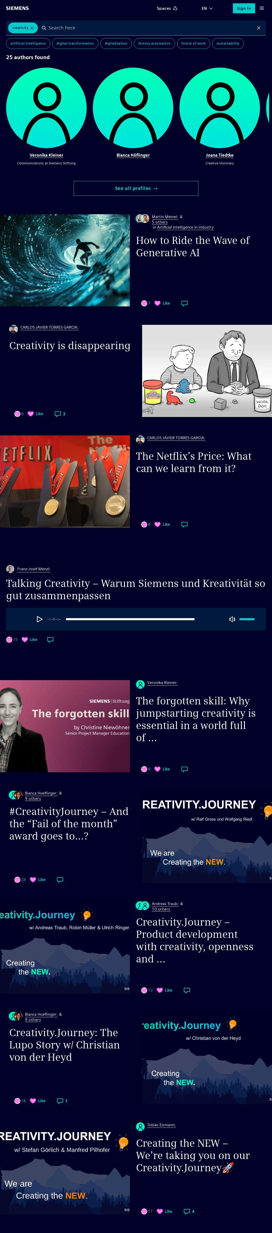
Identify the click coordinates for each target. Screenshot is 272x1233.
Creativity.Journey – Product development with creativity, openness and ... (195, 940)
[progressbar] (136, 619)
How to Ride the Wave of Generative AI (193, 246)
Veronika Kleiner (46, 155)
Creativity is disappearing (70, 345)
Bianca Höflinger (133, 155)
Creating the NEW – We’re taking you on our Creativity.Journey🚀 (193, 1155)
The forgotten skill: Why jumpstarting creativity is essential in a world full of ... (196, 719)
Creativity (20, 28)
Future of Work (194, 43)
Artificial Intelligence (28, 43)
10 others (161, 909)
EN (204, 8)
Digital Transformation (75, 43)
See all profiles (136, 188)
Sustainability (228, 43)
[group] (149, 619)
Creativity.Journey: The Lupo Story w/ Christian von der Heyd (64, 1044)
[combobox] (151, 28)
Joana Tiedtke (220, 155)
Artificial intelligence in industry (185, 227)
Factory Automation (154, 43)
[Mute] (232, 619)
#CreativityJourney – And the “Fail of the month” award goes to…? (69, 823)
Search (44, 28)
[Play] (40, 619)
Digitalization (116, 43)
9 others (33, 799)
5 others (160, 222)
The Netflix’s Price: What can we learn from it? (194, 462)
